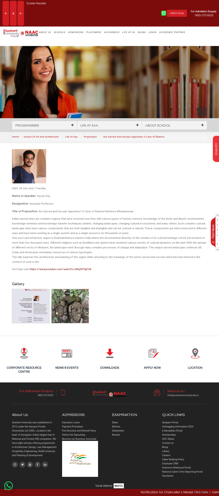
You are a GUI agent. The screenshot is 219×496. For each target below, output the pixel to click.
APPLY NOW (176, 13)
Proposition (91, 136)
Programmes (27, 125)
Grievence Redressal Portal (176, 468)
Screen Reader (36, 3)
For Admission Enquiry (203, 11)
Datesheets (118, 431)
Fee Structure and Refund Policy (79, 431)
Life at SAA (90, 125)
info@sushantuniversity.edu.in (183, 395)
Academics (112, 32)
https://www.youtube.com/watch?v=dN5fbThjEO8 (60, 269)
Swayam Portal (170, 422)
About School (158, 125)
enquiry (216, 149)
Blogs (142, 32)
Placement (93, 32)
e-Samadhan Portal (172, 431)
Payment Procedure (72, 427)
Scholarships (169, 435)
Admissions (76, 32)
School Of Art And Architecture (42, 136)
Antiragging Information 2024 (178, 427)
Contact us (168, 443)
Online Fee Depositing (73, 435)
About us (45, 32)
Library (165, 451)
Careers (166, 455)
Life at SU (128, 32)
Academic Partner (172, 32)
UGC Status (168, 439)
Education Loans (71, 422)
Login (153, 32)
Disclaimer (167, 476)
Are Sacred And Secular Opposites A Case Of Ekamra (135, 136)
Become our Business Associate (79, 439)
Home (15, 136)
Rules (115, 422)
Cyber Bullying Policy (173, 459)
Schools (59, 32)
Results (116, 435)
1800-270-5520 (203, 13)
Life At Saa (72, 136)
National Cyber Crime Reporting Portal (182, 472)
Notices (116, 427)
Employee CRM (170, 463)
